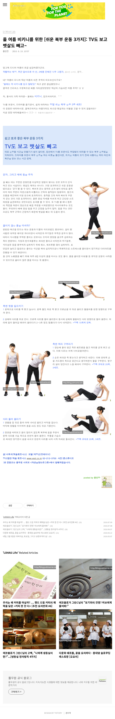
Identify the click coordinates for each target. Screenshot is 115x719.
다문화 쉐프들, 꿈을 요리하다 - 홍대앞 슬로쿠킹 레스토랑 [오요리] (29, 532)
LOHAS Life (8, 517)
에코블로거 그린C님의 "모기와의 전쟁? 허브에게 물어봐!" (26, 525)
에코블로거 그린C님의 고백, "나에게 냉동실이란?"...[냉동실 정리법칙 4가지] (33, 529)
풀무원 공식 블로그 (20, 678)
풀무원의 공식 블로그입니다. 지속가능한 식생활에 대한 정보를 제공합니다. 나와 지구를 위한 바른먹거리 (52, 684)
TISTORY (58, 712)
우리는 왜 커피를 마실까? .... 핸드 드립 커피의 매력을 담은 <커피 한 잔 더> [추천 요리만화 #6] (40, 522)
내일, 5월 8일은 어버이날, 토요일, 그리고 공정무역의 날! (25, 536)
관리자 (68, 712)
